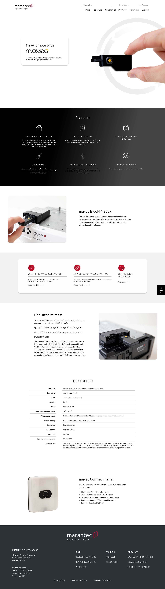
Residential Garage (86, 557)
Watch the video (36, 285)
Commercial (110, 9)
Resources (134, 9)
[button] (161, 290)
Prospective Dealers (139, 567)
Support (145, 9)
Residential (98, 9)
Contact (110, 557)
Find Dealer (124, 5)
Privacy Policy (59, 580)
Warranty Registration (140, 557)
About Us (133, 552)
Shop (87, 9)
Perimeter (122, 9)
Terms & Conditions (79, 580)
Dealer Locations (137, 562)
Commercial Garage (86, 562)
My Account (144, 5)
